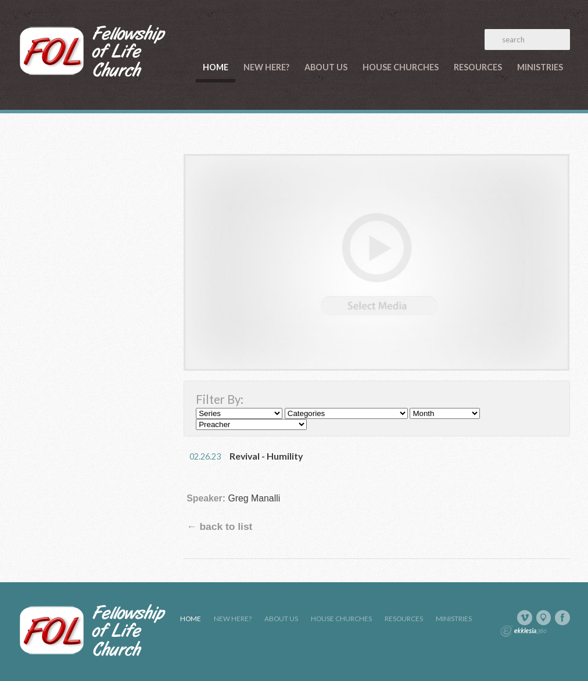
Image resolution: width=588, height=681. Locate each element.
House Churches (401, 67)
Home (215, 67)
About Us (325, 67)
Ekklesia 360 (523, 631)
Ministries (540, 67)
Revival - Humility (266, 455)
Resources (478, 67)
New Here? (266, 67)
